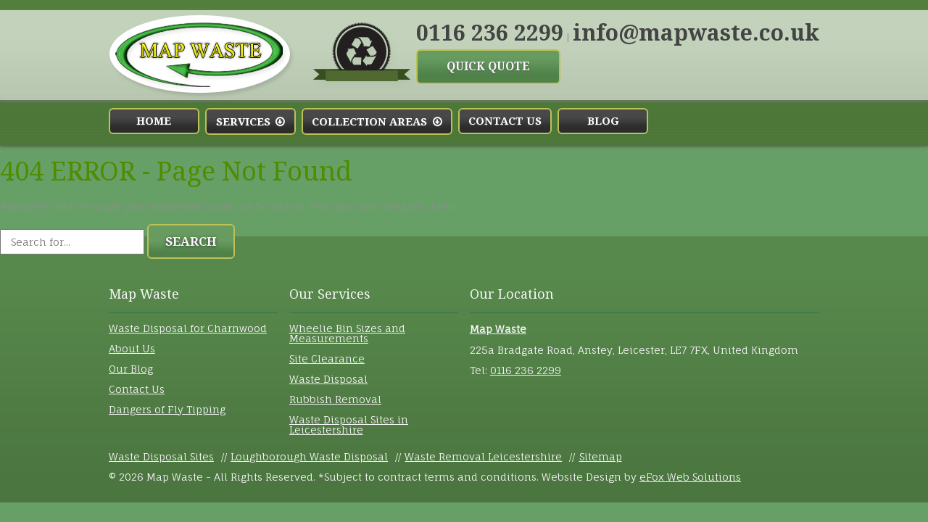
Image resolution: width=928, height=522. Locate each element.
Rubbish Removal (335, 399)
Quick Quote (488, 66)
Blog (603, 121)
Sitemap (600, 456)
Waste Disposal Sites (161, 456)
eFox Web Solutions (690, 477)
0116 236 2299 (489, 33)
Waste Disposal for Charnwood (188, 328)
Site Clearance (327, 358)
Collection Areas (377, 121)
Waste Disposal (328, 379)
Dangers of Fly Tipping (167, 409)
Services (250, 121)
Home (153, 121)
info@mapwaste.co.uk (696, 33)
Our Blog (131, 368)
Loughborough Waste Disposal (309, 456)
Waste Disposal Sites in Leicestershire (348, 424)
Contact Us (505, 121)
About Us (132, 348)
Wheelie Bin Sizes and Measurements (347, 333)
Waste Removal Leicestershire (483, 456)
